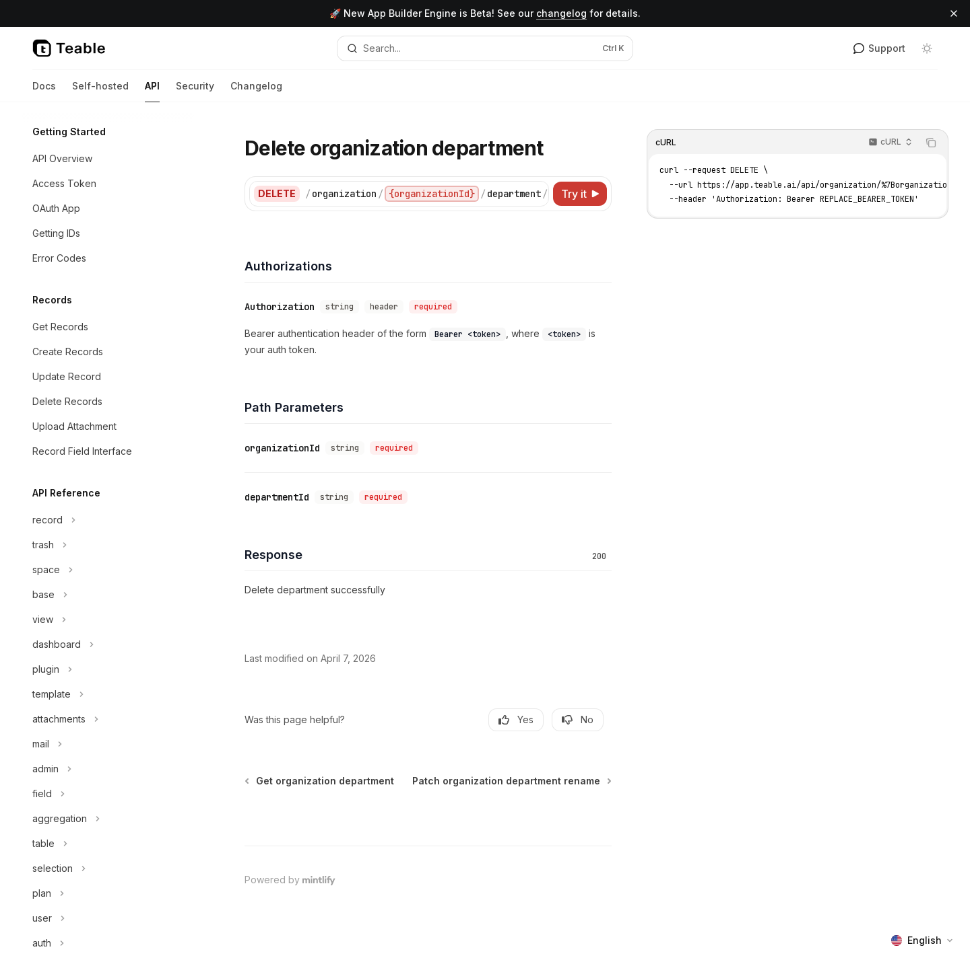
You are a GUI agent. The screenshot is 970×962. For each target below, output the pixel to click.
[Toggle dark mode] (927, 48)
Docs (44, 91)
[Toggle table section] (108, 843)
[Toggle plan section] (108, 893)
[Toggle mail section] (108, 744)
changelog (561, 13)
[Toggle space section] (108, 570)
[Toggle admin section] (108, 769)
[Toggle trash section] (108, 545)
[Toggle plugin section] (108, 669)
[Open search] (484, 48)
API (152, 91)
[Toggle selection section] (108, 868)
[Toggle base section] (108, 595)
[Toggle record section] (108, 520)
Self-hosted (100, 91)
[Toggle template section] (108, 694)
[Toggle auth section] (108, 943)
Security (195, 91)
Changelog (256, 91)
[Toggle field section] (108, 794)
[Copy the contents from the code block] (931, 142)
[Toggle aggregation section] (108, 819)
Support (879, 48)
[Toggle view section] (108, 619)
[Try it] (580, 194)
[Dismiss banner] (953, 13)
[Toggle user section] (108, 918)
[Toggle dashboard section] (108, 644)
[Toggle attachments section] (108, 719)
